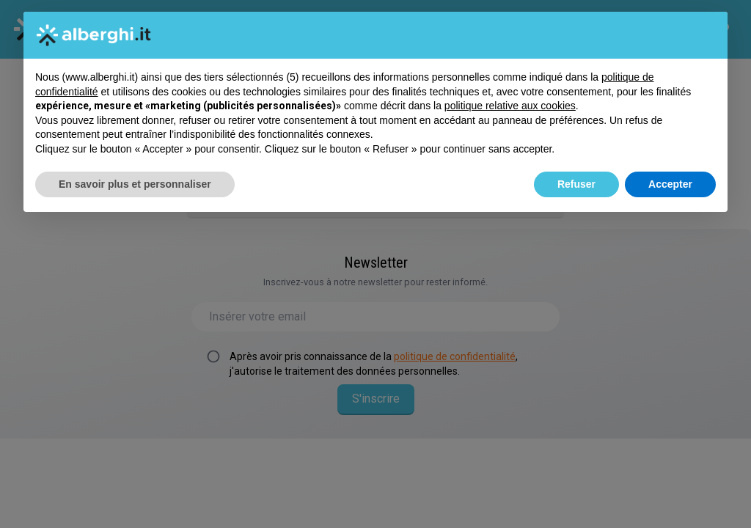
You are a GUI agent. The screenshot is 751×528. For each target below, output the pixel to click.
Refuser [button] (576, 184)
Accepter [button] (670, 184)
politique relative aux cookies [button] (510, 105)
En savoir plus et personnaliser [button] (135, 184)
